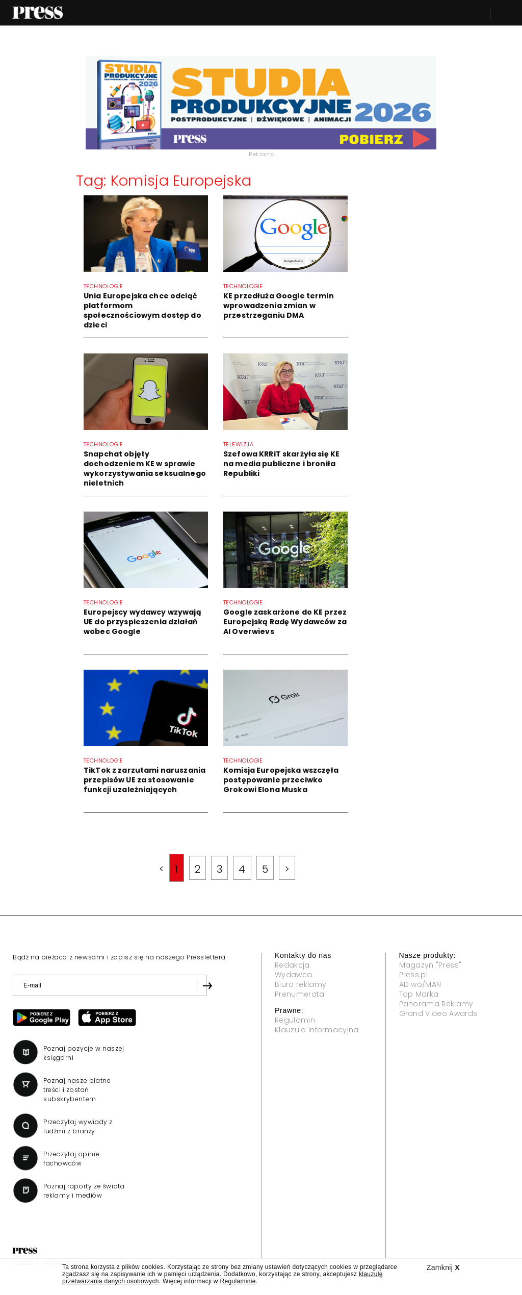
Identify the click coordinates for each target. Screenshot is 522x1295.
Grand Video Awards (438, 1013)
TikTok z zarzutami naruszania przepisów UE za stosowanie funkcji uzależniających (144, 780)
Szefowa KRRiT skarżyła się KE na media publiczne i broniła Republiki (281, 463)
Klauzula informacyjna (317, 1030)
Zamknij (443, 1267)
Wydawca (293, 975)
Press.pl (413, 975)
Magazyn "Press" (430, 965)
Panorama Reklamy (436, 1004)
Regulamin (295, 1020)
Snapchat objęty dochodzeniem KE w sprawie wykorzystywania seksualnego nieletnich (145, 468)
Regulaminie (237, 1281)
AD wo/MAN (420, 984)
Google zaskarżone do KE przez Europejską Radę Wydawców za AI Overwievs (285, 622)
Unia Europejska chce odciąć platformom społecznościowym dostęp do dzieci (142, 310)
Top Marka (419, 994)
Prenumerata (300, 994)
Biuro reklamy (300, 984)
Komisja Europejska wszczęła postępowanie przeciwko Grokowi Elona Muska (280, 780)
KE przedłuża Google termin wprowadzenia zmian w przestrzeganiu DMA (278, 305)
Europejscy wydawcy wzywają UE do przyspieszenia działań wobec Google (142, 622)
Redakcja (292, 965)
